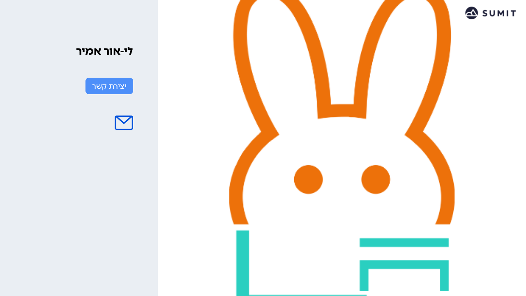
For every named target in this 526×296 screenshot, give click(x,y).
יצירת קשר (109, 86)
